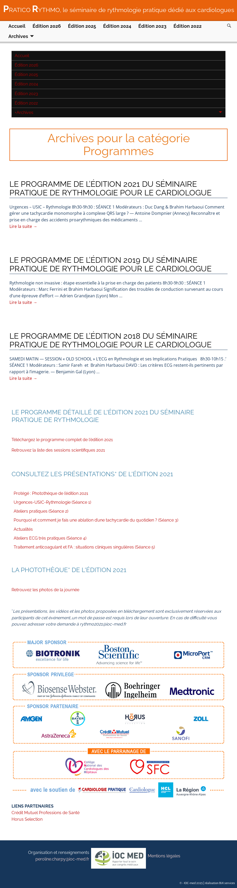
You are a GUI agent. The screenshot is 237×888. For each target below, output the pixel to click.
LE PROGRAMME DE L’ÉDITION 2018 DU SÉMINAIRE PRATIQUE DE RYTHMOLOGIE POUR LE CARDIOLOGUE (110, 340)
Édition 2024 (117, 26)
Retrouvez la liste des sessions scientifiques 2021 (58, 450)
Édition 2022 (187, 26)
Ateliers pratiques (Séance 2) (41, 511)
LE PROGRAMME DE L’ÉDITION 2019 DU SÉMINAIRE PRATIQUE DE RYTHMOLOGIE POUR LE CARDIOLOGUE (110, 264)
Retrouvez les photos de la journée (45, 589)
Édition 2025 (82, 26)
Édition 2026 (47, 26)
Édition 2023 (152, 26)
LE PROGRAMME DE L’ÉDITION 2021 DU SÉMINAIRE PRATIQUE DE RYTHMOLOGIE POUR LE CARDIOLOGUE (110, 188)
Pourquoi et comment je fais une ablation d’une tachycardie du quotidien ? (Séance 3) (96, 520)
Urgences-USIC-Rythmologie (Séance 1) (52, 502)
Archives (18, 36)
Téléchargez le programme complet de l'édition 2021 (62, 439)
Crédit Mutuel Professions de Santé (46, 812)
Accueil (16, 26)
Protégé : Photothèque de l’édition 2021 (51, 493)
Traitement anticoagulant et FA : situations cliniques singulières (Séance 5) (84, 547)
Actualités (23, 529)
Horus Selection (27, 819)
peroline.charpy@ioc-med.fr (62, 859)
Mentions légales (164, 855)
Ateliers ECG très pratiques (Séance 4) (50, 538)
